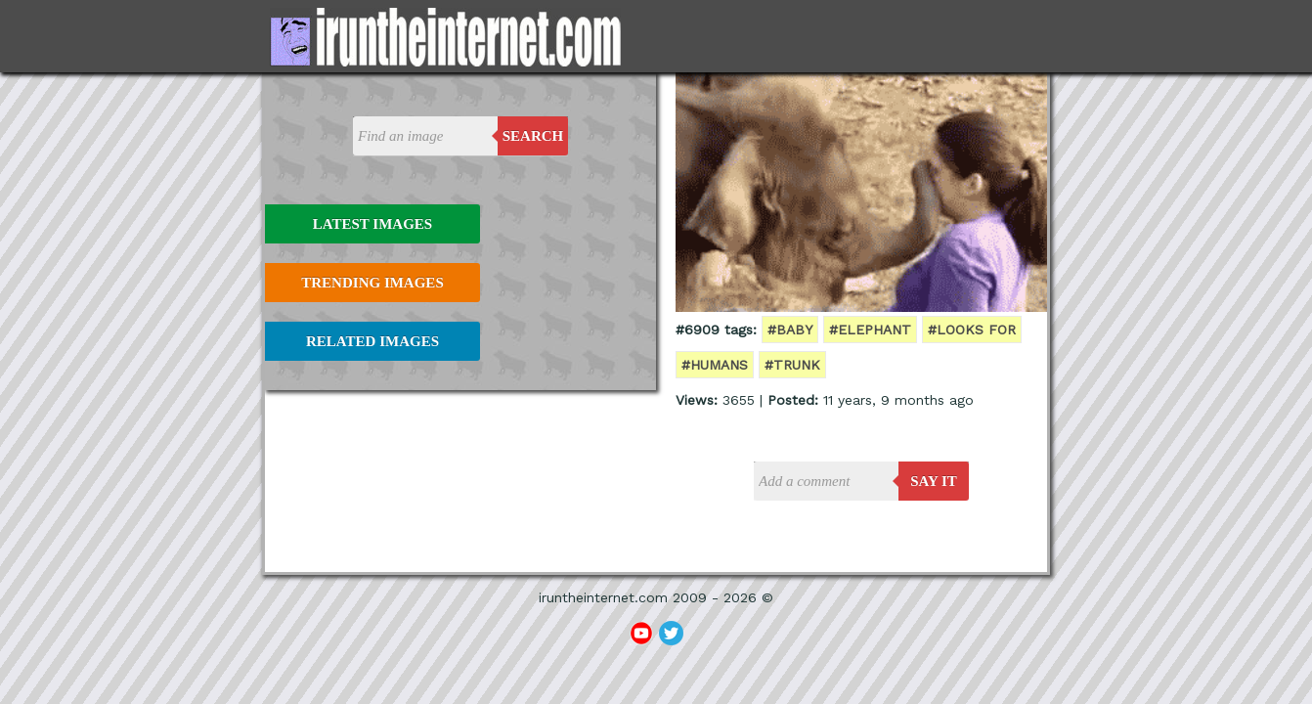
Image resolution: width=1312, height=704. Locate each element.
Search (533, 136)
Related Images (372, 341)
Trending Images (372, 282)
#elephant (870, 329)
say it (933, 481)
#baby (789, 329)
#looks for (972, 329)
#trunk (792, 365)
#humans (714, 365)
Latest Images (372, 224)
